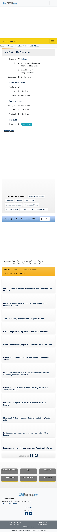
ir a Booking (27, 124)
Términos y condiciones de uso (21, 530)
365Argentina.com (15, 522)
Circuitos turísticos (31, 205)
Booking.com (9, 131)
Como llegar (29, 201)
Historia (19, 201)
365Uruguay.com (42, 522)
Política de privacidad (39, 530)
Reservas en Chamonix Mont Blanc (34, 209)
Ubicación (9, 201)
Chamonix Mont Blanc (10, 41)
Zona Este (18, 46)
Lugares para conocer (13, 205)
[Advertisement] (28, 22)
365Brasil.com (14, 525)
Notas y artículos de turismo (15, 273)
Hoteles (24, 59)
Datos (16, 270)
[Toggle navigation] (52, 3)
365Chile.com (42, 525)
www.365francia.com (10, 504)
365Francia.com (28, 527)
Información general (36, 196)
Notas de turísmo (12, 209)
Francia (10, 46)
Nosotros (28, 507)
